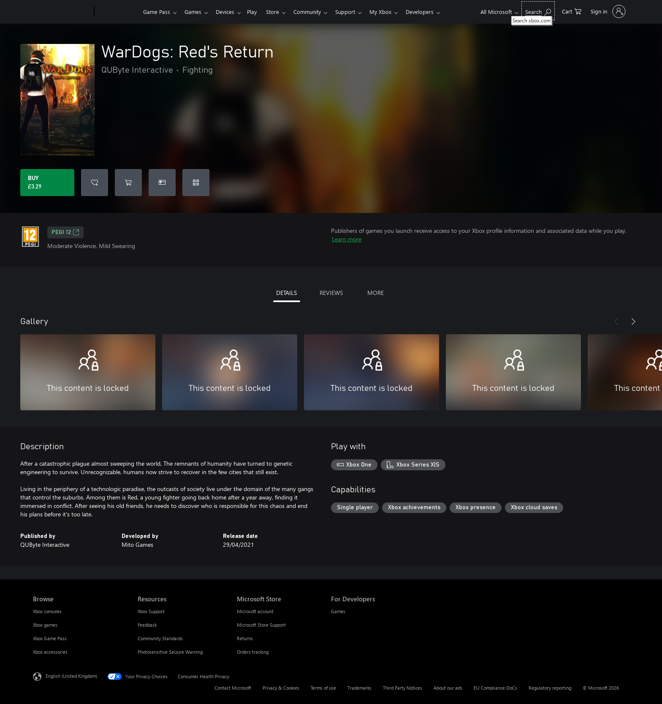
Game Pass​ (156, 11)
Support (355, 11)
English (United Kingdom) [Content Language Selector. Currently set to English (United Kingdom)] (71, 676)
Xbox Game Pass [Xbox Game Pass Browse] (50, 638)
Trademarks (359, 687)
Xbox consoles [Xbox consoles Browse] (47, 611)
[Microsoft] (62, 11)
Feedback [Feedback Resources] (147, 625)
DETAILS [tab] (286, 293)
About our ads (448, 687)
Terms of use (323, 687)
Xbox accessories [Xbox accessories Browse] (50, 652)
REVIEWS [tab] (331, 293)
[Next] (633, 321)
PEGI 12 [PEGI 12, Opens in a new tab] (65, 232)
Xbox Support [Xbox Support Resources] (151, 611)
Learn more (346, 239)
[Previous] (616, 321)
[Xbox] (117, 11)
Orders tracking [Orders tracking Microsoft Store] (253, 652)
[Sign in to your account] (607, 11)
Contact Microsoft (232, 687)
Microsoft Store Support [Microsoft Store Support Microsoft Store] (261, 625)
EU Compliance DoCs (495, 687)
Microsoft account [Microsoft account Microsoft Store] (255, 611)
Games (194, 11)
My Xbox (392, 11)
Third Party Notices (402, 687)
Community (315, 11)
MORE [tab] (375, 293)
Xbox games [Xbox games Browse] (45, 625)
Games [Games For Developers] (338, 611)
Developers (433, 11)
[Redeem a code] (195, 182)
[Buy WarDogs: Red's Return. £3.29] (47, 182)
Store (279, 11)
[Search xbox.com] (538, 10)
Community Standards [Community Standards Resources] (160, 638)
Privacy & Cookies (281, 687)
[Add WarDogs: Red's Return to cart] (128, 182)
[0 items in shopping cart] (571, 11)
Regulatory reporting (550, 687)
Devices (228, 11)
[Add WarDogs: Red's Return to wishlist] (94, 182)
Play (257, 11)
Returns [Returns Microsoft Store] (245, 638)
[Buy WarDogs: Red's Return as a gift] (162, 182)
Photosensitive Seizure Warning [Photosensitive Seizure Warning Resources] (170, 652)
